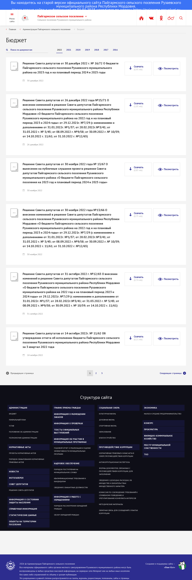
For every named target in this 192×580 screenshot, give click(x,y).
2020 (78, 49)
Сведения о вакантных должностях (71, 487)
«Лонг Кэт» (169, 567)
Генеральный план (17, 420)
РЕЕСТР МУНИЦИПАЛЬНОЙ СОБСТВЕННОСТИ (157, 446)
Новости (14, 471)
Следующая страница (173, 373)
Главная (12, 29)
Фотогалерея (16, 478)
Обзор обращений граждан (66, 515)
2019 (87, 49)
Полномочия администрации (23, 438)
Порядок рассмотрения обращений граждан (70, 507)
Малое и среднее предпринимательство (162, 414)
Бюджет (80, 29)
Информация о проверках (68, 423)
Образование (105, 432)
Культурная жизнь (107, 414)
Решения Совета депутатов (21, 490)
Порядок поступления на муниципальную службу (66, 471)
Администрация (18, 407)
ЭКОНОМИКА (150, 407)
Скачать (138, 68)
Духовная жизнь (107, 420)
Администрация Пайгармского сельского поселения (46, 29)
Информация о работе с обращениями (67, 498)
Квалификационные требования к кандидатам (70, 480)
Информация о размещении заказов (69, 415)
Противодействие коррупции (115, 447)
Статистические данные (23, 515)
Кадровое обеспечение (67, 463)
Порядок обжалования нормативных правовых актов (26, 460)
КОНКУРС (148, 423)
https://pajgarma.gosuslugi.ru (156, 9)
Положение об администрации (23, 432)
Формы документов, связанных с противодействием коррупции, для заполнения (116, 471)
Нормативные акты (20, 447)
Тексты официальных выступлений (66, 431)
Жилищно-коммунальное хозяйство (158, 437)
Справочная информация (23, 509)
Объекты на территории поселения (22, 523)
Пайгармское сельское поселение (62, 16)
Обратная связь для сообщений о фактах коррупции (118, 511)
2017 (106, 49)
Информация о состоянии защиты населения (24, 501)
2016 (115, 49)
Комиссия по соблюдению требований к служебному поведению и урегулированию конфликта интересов (118, 495)
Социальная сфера (109, 407)
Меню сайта (12, 20)
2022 (59, 49)
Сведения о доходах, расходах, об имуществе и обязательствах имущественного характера (115, 483)
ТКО (146, 454)
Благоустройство (107, 438)
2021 (68, 49)
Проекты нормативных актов (22, 453)
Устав (11, 426)
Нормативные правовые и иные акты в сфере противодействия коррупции (116, 454)
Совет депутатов (18, 484)
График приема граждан (67, 407)
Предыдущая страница (20, 373)
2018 (96, 49)
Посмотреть (171, 68)
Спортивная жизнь (108, 426)
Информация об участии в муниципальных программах (70, 440)
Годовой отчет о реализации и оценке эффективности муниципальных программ (72, 451)
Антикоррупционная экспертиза (114, 462)
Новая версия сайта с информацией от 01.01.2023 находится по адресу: (96, 6)
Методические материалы (111, 504)
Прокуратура (151, 429)
